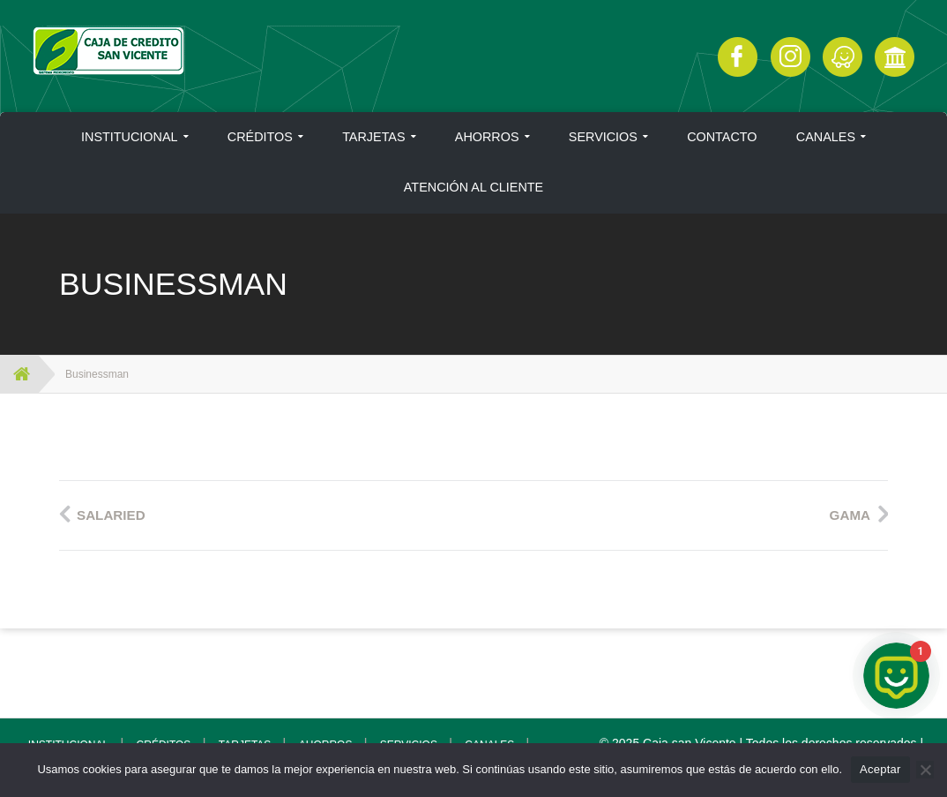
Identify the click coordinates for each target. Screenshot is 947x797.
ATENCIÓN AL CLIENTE (473, 187)
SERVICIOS (603, 137)
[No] (925, 769)
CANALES (825, 137)
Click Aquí (842, 57)
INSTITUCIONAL (129, 137)
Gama (850, 515)
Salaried (111, 515)
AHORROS (487, 137)
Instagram (790, 57)
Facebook (737, 57)
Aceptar (880, 769)
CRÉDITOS (260, 137)
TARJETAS (373, 137)
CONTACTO (722, 137)
